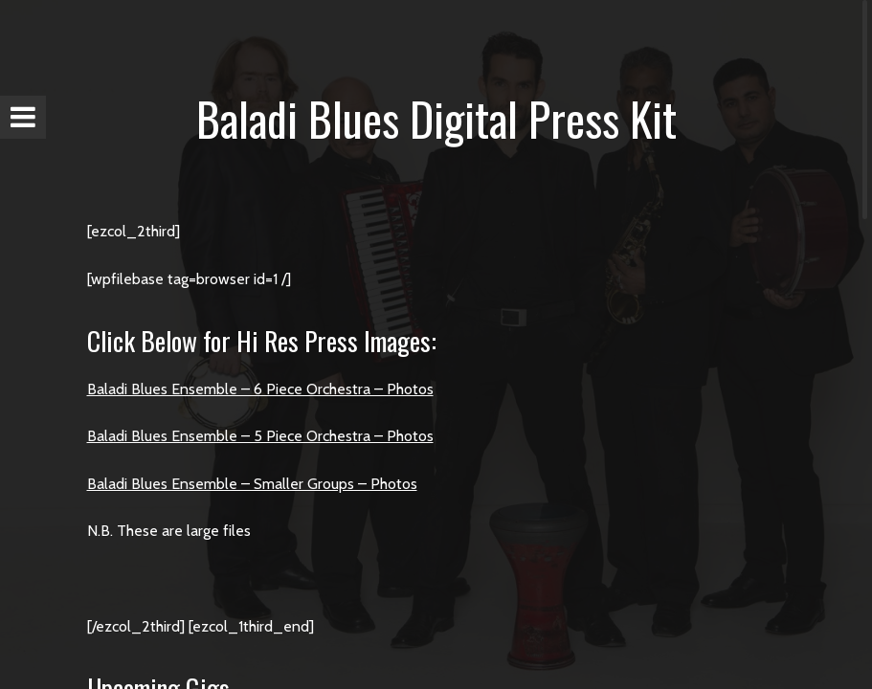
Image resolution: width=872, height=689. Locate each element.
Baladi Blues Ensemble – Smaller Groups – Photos (252, 484)
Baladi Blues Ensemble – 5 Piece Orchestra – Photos (260, 436)
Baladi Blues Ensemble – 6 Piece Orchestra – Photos (260, 389)
